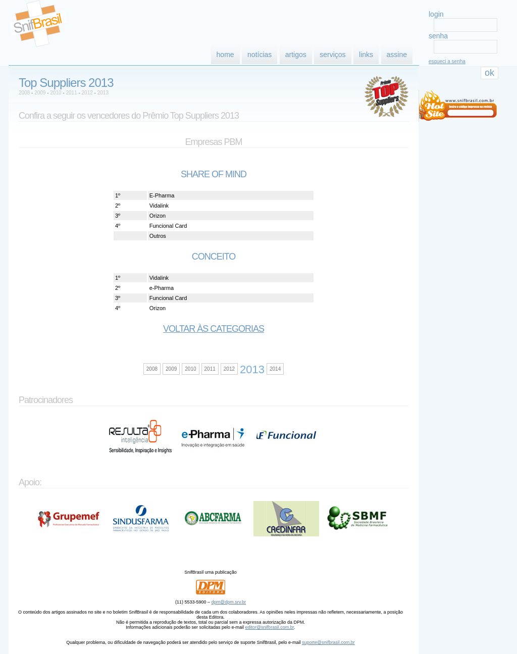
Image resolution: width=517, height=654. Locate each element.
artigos (295, 55)
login (436, 14)
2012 (87, 92)
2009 (39, 92)
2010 (55, 92)
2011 (71, 92)
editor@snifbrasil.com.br (269, 627)
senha (438, 36)
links (366, 55)
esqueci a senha (447, 61)
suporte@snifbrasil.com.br (328, 642)
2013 (103, 92)
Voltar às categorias (213, 329)
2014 (275, 369)
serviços (332, 55)
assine (397, 55)
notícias (259, 55)
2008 (24, 92)
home (225, 55)
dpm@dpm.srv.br (229, 602)
